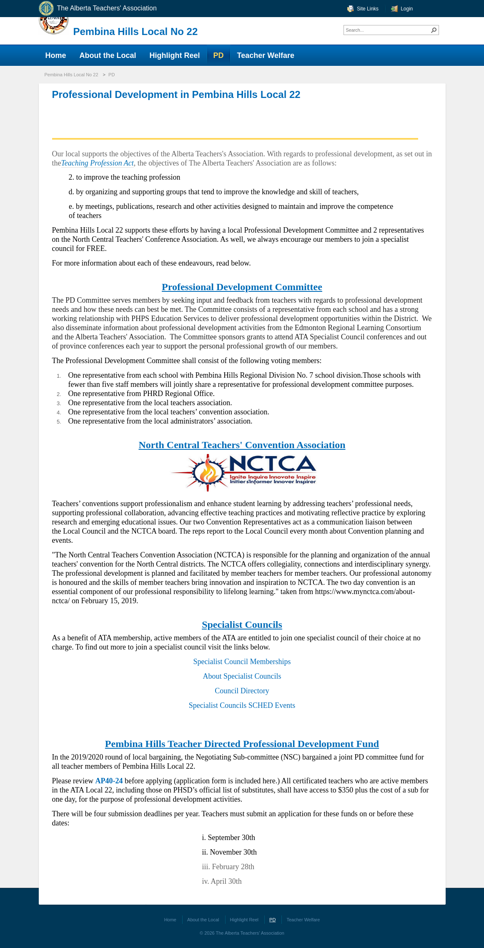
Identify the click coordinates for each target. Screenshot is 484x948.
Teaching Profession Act (97, 163)
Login (407, 9)
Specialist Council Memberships (242, 661)
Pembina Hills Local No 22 (135, 31)
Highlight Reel (244, 919)
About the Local (203, 919)
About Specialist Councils (242, 676)
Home (170, 919)
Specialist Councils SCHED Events (242, 705)
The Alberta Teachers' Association (97, 8)
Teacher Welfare (303, 919)
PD (111, 74)
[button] (434, 30)
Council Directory (242, 691)
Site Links (368, 9)
